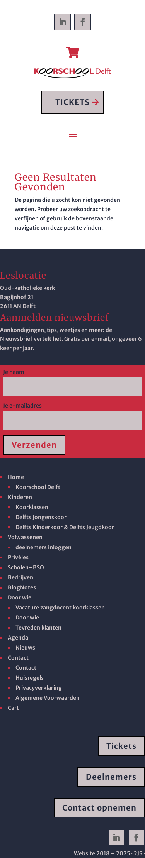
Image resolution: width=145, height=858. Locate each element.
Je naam (72, 379)
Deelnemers (111, 777)
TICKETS (72, 102)
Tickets (121, 746)
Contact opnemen (99, 807)
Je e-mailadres (72, 413)
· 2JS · (138, 853)
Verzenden (34, 445)
